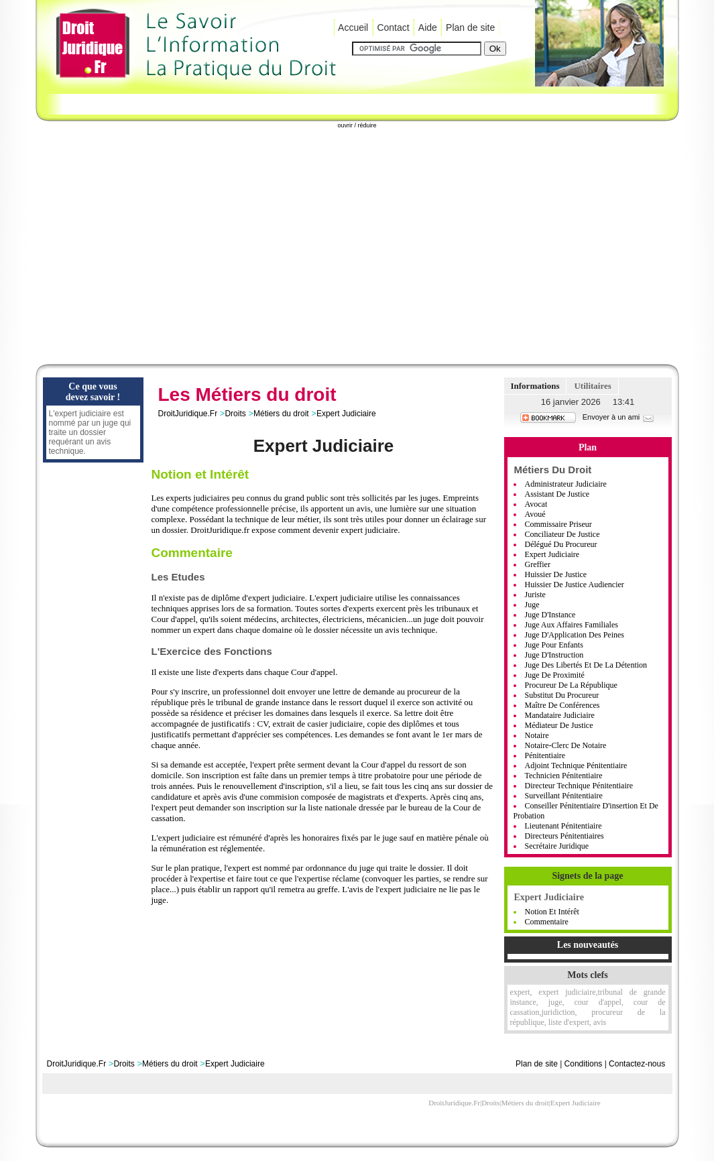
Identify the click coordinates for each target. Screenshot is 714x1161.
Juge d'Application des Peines (574, 634)
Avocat (536, 504)
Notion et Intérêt (552, 911)
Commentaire (547, 921)
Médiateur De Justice (559, 725)
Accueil (353, 27)
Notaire (537, 735)
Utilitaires (592, 386)
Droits (235, 413)
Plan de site (470, 27)
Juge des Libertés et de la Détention (586, 665)
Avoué (535, 514)
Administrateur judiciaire (566, 484)
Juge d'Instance (550, 614)
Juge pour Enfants (554, 645)
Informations (535, 386)
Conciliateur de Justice (562, 534)
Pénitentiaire (545, 755)
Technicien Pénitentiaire (564, 775)
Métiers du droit (281, 413)
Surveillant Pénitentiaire (564, 795)
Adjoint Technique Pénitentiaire (576, 765)
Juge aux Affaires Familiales (571, 624)
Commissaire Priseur (558, 524)
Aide (427, 27)
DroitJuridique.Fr (188, 413)
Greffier (537, 564)
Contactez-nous (637, 1063)
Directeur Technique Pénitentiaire (579, 785)
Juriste (535, 594)
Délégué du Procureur (561, 544)
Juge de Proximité (555, 675)
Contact (393, 27)
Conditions (583, 1063)
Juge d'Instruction (554, 655)
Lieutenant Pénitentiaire (563, 826)
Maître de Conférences (562, 705)
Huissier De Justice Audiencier (574, 584)
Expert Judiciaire (346, 413)
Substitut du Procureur (562, 695)
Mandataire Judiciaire (560, 715)
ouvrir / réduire (356, 125)
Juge (532, 604)
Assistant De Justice (557, 494)
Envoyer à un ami (619, 417)
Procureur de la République (571, 685)
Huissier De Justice (556, 574)
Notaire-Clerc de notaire (566, 745)
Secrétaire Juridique (557, 846)
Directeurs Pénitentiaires (564, 836)
